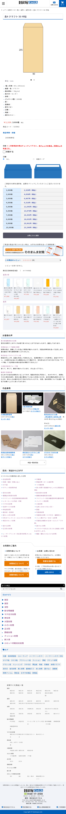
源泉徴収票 (57, 721)
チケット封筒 (52, 660)
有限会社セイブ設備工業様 (10, 347)
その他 (21, 742)
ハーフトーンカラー (36, 656)
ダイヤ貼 (6, 660)
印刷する (10, 151)
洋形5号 (21, 713)
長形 (4, 301)
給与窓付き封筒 (41, 493)
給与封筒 (13, 668)
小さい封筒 (9, 625)
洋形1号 (21, 709)
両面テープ (40, 159)
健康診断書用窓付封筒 (44, 496)
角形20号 (39, 690)
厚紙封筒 (8, 632)
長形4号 (6, 275)
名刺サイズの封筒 (9, 507)
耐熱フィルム (8, 673)
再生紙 (35, 664)
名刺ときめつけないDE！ (45, 507)
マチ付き (27, 664)
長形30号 (56, 701)
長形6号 (47, 701)
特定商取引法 (27, 807)
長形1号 (12, 701)
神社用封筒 (7, 510)
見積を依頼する (49, 561)
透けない (47, 668)
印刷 (4, 146)
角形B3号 (30, 750)
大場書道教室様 (6, 414)
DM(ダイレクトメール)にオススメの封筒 (17, 518)
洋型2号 (36, 409)
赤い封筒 (39, 668)
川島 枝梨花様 (27, 407)
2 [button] (34, 80)
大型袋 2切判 (14, 750)
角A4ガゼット (40, 734)
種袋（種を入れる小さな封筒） (47, 534)
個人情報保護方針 (45, 807)
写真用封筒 (40, 512)
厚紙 (44, 660)
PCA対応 (12, 721)
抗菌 (4, 656)
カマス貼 (14, 660)
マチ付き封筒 (7, 504)
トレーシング (17, 664)
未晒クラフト (55, 664)
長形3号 (57, 426)
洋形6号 (29, 713)
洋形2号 (38, 709)
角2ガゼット (31, 734)
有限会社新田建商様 (8, 452)
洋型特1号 (30, 709)
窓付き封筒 (7, 493)
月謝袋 (38, 479)
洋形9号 (47, 713)
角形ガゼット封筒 (9, 521)
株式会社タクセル (9, 807)
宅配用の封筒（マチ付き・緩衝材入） (49, 515)
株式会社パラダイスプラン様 (11, 355)
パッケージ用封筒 (42, 501)
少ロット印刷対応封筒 (13, 774)
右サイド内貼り (6, 457)
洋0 (31, 455)
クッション (37, 660)
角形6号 (29, 693)
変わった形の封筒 (9, 515)
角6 (13, 455)
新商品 (35, 673)
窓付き (5, 668)
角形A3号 (21, 750)
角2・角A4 (30, 776)
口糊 (4, 157)
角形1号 (21, 690)
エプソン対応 (40, 721)
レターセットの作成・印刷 (12, 501)
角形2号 (29, 690)
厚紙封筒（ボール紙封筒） (45, 482)
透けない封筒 (40, 526)
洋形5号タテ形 (40, 703)
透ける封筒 (7, 526)
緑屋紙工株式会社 (37, 803)
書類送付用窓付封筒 (10, 496)
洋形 (6, 607)
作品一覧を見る (33, 462)
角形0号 (12, 690)
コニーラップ (23, 656)
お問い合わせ (49, 572)
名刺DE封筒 (22, 756)
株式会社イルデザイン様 (31, 452)
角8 (13, 417)
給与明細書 (9, 610)
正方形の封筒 (7, 529)
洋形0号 (12, 709)
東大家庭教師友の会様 (8, 341)
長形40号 (12, 703)
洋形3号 (56, 709)
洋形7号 (38, 713)
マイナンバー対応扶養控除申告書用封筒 (50, 498)
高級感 (54, 668)
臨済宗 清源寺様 (6, 372)
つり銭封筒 (40, 485)
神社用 (7, 617)
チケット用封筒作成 (10, 488)
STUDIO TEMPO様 (51, 452)
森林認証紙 (12, 656)
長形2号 (21, 701)
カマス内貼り (35, 411)
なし (8, 159)
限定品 (16, 673)
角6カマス (57, 713)
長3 (20, 776)
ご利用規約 (62, 807)
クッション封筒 (11, 636)
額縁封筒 (12, 716)
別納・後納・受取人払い (11, 482)
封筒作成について (16, 574)
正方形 (7, 628)
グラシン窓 (7, 664)
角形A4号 (47, 690)
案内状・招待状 (8, 512)
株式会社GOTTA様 (50, 414)
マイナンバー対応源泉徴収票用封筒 (15, 498)
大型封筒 (39, 504)
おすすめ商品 (26, 673)
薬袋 (37, 510)
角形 (6, 599)
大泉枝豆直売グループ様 (9, 366)
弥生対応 (21, 721)
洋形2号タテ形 (23, 703)
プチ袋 (29, 756)
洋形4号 (12, 713)
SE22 (11, 761)
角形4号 (12, 693)
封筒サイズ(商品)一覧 (15, 685)
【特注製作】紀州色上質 (52, 417)
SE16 (20, 761)
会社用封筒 (7, 479)
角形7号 (38, 693)
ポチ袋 (5, 485)
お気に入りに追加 (33, 235)
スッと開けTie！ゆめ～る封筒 (46, 518)
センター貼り (5, 419)
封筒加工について (16, 563)
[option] (33, 48)
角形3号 (56, 690)
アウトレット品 (25, 660)
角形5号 (21, 693)
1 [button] (32, 80)
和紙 (40, 664)
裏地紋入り (30, 668)
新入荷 (7, 639)
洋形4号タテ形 (31, 703)
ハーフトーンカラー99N (54, 656)
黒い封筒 (21, 668)
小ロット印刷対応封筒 (14, 643)
